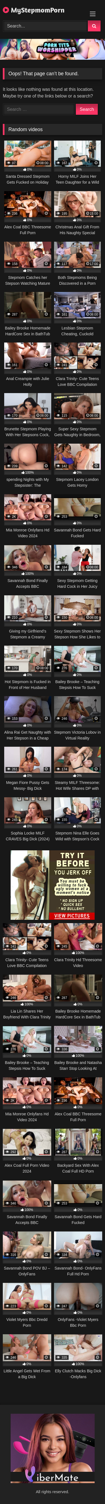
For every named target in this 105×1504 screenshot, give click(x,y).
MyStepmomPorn (34, 10)
